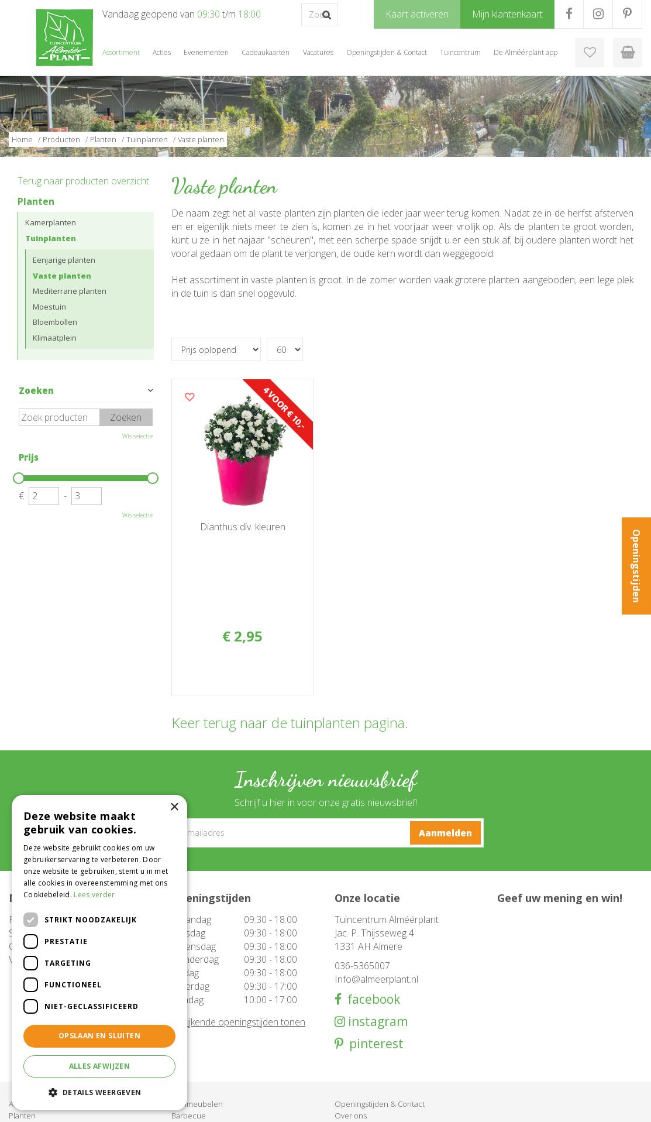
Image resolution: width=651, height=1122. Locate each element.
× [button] (174, 807)
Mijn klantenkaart (364, 1064)
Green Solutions (473, 1104)
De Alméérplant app (369, 1041)
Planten (36, 201)
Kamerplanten (50, 222)
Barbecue (188, 1029)
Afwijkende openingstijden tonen (238, 935)
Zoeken (36, 390)
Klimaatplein (55, 337)
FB (568, 14)
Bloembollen (55, 322)
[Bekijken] (627, 52)
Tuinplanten (50, 238)
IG (598, 14)
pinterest (373, 958)
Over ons (351, 1029)
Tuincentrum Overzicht (549, 1104)
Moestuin (49, 306)
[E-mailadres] (325, 746)
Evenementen (196, 1064)
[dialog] (99, 952)
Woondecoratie (198, 1041)
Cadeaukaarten (198, 1053)
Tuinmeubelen (197, 1018)
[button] (99, 1092)
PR (627, 14)
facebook (371, 913)
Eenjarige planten (64, 260)
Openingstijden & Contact (380, 1018)
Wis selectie (137, 436)
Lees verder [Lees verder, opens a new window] (94, 895)
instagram (376, 935)
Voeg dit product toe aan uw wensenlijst (189, 397)
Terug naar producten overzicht (83, 180)
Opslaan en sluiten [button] (99, 1036)
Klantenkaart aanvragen (375, 1053)
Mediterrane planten (69, 291)
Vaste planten (62, 275)
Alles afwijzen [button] (99, 1066)
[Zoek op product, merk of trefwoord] (319, 14)
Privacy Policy (618, 1104)
